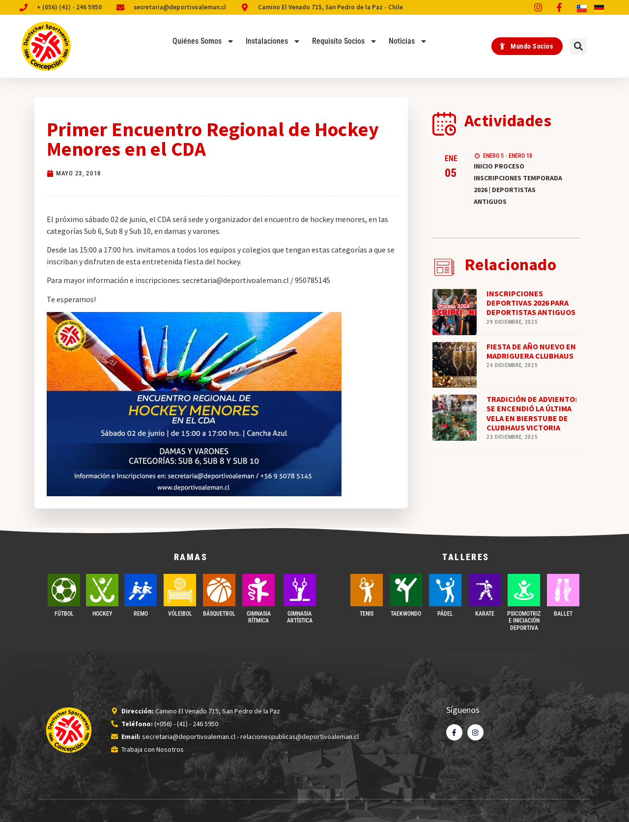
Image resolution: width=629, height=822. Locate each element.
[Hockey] (102, 590)
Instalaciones (273, 41)
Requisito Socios (344, 41)
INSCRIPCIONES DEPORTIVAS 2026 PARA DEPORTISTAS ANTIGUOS (530, 302)
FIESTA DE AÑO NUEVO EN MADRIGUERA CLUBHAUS (531, 351)
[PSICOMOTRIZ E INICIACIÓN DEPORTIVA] (524, 590)
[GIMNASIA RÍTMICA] (258, 590)
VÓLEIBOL (180, 613)
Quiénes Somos (203, 41)
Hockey (102, 613)
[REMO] (140, 590)
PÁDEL (445, 613)
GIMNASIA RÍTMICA (259, 617)
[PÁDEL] (445, 590)
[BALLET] (563, 590)
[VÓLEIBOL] (180, 590)
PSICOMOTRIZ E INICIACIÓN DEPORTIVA (524, 620)
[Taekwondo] (406, 590)
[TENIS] (366, 590)
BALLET (563, 613)
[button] (578, 46)
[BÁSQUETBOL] (219, 590)
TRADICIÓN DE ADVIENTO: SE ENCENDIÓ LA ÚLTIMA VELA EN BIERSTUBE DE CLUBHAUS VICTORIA (531, 413)
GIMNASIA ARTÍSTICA (300, 617)
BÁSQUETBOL (219, 613)
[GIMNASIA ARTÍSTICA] (300, 590)
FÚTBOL (64, 613)
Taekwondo (406, 613)
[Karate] (484, 590)
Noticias (408, 41)
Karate (484, 613)
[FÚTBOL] (64, 590)
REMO (141, 613)
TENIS (366, 613)
